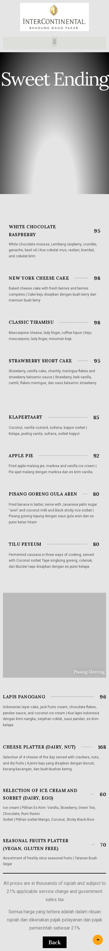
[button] (54, 41)
